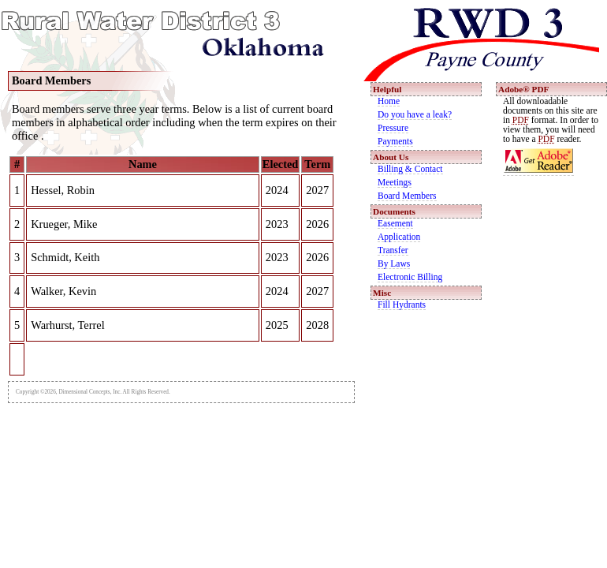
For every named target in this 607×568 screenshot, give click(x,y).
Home (389, 101)
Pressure (393, 128)
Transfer (393, 250)
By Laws (394, 263)
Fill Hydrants (402, 304)
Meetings (394, 182)
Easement (395, 223)
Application (399, 236)
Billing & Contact (410, 169)
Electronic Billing (410, 277)
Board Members (407, 195)
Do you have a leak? (415, 114)
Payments (395, 141)
